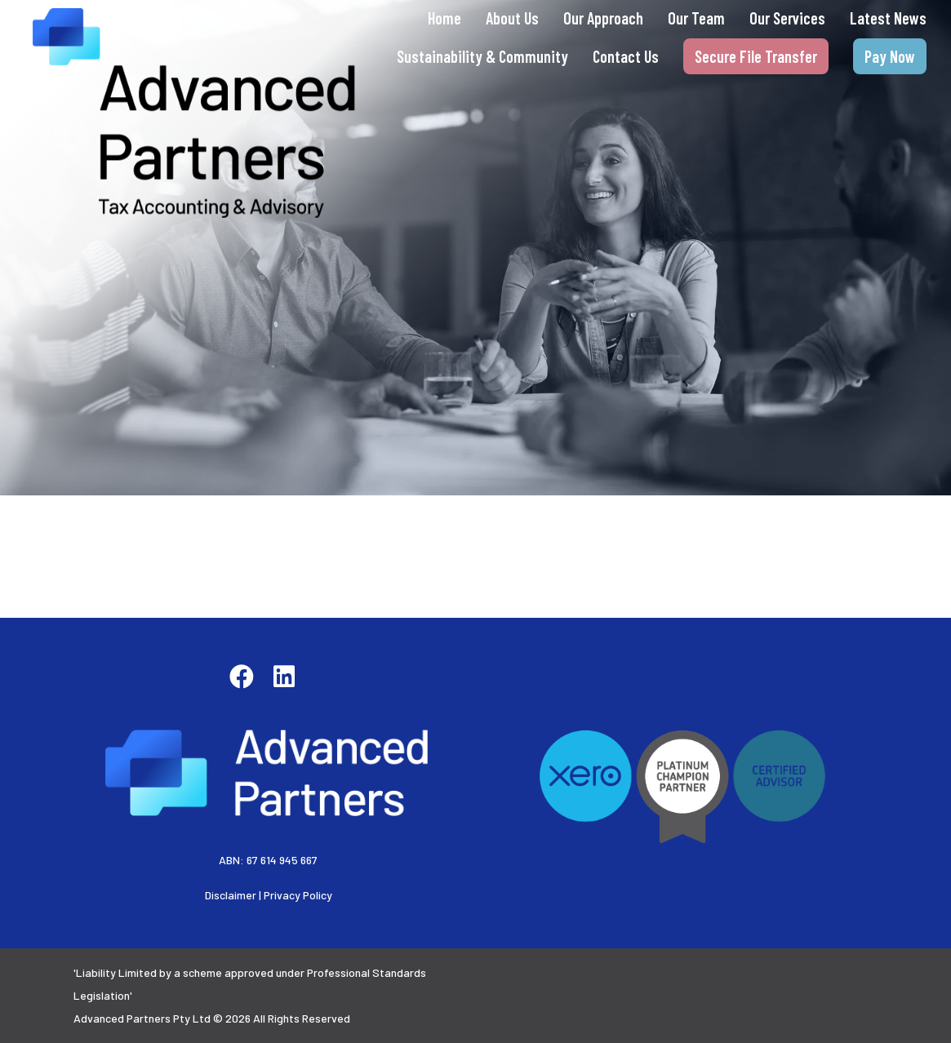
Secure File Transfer (756, 56)
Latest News (888, 18)
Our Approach (603, 18)
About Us (512, 18)
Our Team (696, 18)
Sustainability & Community (482, 56)
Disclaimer (230, 895)
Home (444, 18)
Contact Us (626, 56)
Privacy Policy (298, 895)
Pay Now (889, 56)
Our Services (787, 18)
